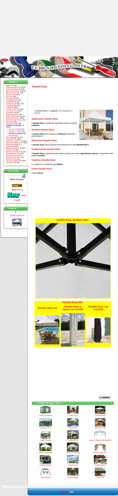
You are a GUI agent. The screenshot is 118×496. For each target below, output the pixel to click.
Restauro (10, 150)
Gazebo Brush (45, 477)
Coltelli (9, 107)
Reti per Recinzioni (14, 152)
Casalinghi (11, 102)
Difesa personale (12, 114)
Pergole (11, 135)
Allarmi (10, 85)
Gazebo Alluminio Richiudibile (100, 440)
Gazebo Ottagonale (45, 452)
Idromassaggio (12, 137)
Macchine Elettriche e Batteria (14, 145)
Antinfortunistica (13, 87)
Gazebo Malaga (73, 477)
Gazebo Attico (45, 428)
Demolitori (11, 113)
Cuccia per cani (11, 111)
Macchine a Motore (14, 143)
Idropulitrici (11, 139)
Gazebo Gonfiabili (15, 129)
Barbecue (10, 94)
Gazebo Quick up (17, 216)
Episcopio (9, 122)
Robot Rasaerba (12, 155)
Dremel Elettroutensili (14, 116)
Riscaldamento (12, 153)
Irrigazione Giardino (14, 141)
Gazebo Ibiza (73, 415)
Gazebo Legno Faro (100, 452)
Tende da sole (11, 159)
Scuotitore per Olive (13, 157)
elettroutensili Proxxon (14, 120)
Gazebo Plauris (100, 415)
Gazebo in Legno (15, 131)
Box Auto (9, 96)
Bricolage (10, 98)
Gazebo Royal (73, 440)
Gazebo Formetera (45, 415)
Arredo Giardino (13, 89)
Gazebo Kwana (45, 440)
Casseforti (11, 105)
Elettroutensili (12, 118)
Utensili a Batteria (13, 161)
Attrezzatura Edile (13, 91)
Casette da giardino (13, 103)
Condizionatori (12, 109)
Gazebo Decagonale (73, 452)
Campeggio (11, 100)
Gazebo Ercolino (100, 428)
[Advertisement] (28, 28)
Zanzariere (11, 162)
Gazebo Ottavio (100, 465)
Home (64, 492)
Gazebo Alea (73, 465)
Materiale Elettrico (14, 148)
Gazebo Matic (73, 428)
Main (72, 492)
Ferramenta (11, 123)
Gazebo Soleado (45, 465)
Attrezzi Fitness (13, 93)
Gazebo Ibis (100, 477)
